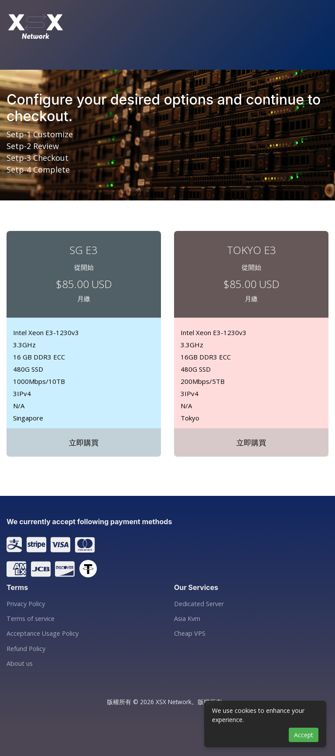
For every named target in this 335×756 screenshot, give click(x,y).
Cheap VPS (189, 634)
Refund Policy (26, 649)
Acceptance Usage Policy (43, 634)
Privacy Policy (26, 604)
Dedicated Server (199, 604)
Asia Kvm (187, 619)
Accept (303, 735)
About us (20, 664)
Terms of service (31, 619)
